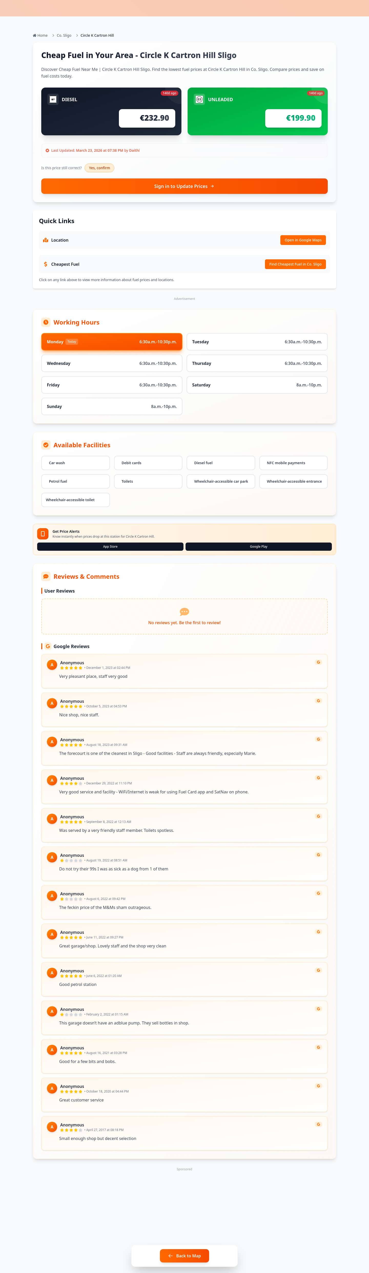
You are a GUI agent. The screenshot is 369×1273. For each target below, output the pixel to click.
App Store (110, 546)
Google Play (259, 546)
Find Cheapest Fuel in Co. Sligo (295, 264)
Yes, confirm (99, 167)
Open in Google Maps (303, 240)
